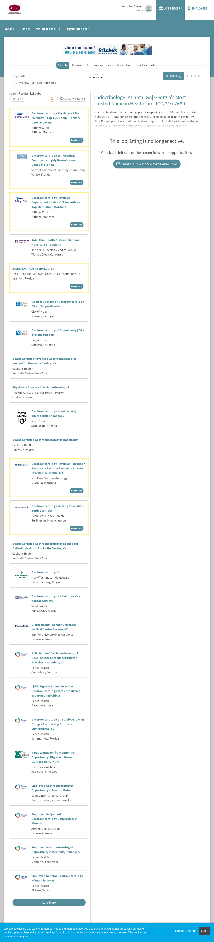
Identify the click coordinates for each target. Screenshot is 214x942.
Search (62, 65)
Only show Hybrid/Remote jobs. (35, 82)
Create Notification (72, 98)
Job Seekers (170, 8)
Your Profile (48, 29)
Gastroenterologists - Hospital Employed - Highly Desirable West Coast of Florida (54, 160)
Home (10, 29)
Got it (204, 930)
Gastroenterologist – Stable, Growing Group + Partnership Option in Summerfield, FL (57, 723)
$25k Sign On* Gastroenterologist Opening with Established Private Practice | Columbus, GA (54, 657)
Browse (77, 65)
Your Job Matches (119, 65)
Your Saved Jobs (146, 65)
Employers (197, 8)
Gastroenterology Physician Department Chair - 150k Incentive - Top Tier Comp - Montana (55, 202)
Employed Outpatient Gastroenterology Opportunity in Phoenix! (54, 818)
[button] (193, 76)
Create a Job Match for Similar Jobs (146, 164)
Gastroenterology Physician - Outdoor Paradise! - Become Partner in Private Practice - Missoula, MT (58, 468)
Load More (49, 902)
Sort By (17, 98)
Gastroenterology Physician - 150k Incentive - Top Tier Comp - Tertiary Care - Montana (55, 117)
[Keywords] (49, 76)
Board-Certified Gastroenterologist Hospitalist (45, 440)
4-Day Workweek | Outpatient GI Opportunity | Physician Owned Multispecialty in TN (53, 757)
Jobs (25, 29)
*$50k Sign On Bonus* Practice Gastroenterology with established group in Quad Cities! (55, 690)
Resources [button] (77, 29)
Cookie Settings (185, 930)
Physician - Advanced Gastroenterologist (40, 387)
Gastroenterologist (45, 572)
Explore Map (95, 65)
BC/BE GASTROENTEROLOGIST (33, 268)
